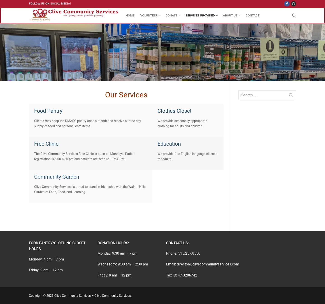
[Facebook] (286, 3)
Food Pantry (48, 111)
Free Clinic (46, 144)
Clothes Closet (175, 111)
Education (169, 144)
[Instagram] (293, 3)
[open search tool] (294, 16)
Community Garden (56, 177)
